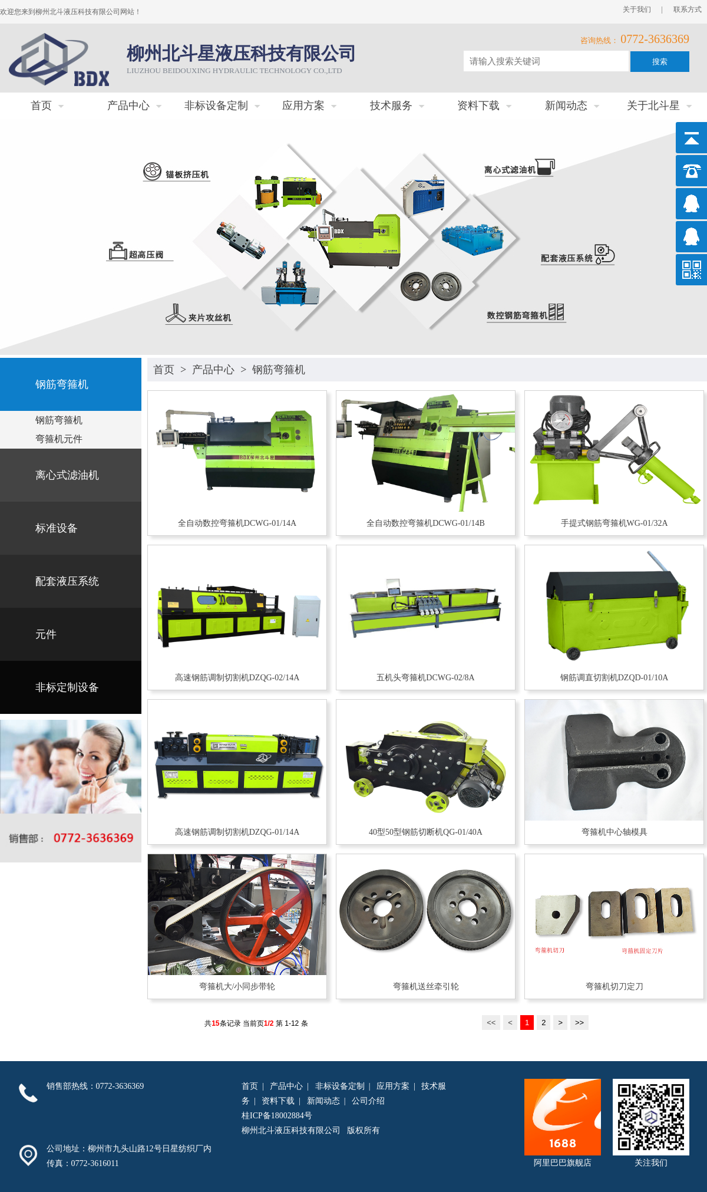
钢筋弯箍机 (278, 370)
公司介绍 (368, 1100)
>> (579, 1022)
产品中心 (213, 370)
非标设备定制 (340, 1086)
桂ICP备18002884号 (277, 1115)
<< (491, 1022)
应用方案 (392, 1086)
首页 (163, 370)
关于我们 (637, 10)
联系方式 (687, 10)
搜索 (660, 61)
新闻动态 (323, 1100)
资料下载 (278, 1100)
